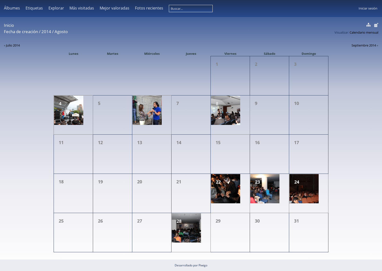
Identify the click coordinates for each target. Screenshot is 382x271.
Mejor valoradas (114, 8)
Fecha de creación (21, 31)
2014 (46, 31)
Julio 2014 (13, 45)
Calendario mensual (364, 32)
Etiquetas (34, 8)
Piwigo (203, 265)
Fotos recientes (149, 8)
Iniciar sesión (368, 8)
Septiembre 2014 (364, 45)
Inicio (9, 25)
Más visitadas (81, 8)
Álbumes (12, 8)
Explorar (56, 8)
